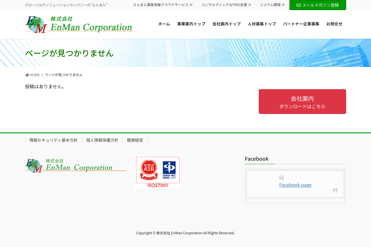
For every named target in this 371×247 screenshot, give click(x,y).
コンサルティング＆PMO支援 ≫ (226, 4)
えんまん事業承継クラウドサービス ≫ (163, 4)
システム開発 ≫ (272, 4)
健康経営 (135, 140)
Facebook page (295, 184)
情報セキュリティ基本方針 (53, 140)
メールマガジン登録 (318, 5)
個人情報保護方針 (102, 140)
